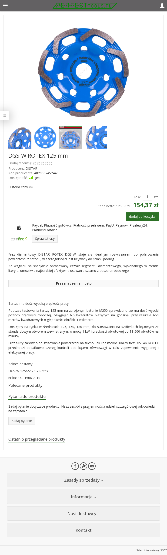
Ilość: (137, 197)
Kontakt (84, 530)
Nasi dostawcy (83, 513)
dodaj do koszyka (142, 216)
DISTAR (31, 168)
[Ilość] (147, 197)
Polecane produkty (25, 385)
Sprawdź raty (45, 238)
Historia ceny (20, 187)
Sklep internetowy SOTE (151, 550)
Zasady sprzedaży (83, 480)
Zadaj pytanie (21, 421)
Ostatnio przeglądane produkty (36, 439)
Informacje (83, 497)
